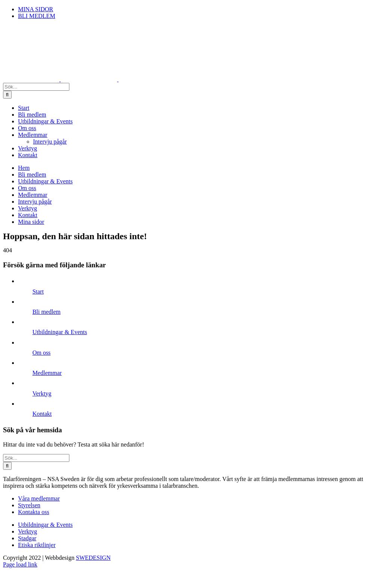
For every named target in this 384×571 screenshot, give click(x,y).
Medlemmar (47, 373)
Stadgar (27, 538)
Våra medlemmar (39, 498)
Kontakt (42, 414)
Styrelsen (29, 505)
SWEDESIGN (93, 558)
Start (38, 291)
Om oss (41, 352)
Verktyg (41, 393)
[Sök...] (36, 87)
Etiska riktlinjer (37, 545)
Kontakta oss (33, 512)
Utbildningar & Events (59, 332)
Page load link (20, 564)
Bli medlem (46, 312)
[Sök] (7, 95)
